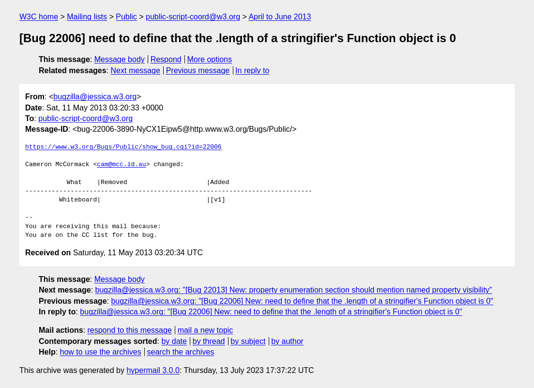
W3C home (38, 17)
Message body (119, 59)
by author (287, 341)
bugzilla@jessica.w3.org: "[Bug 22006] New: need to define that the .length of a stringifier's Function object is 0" (302, 301)
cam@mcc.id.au (121, 164)
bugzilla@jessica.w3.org (95, 97)
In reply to (252, 70)
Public (126, 17)
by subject (247, 341)
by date (173, 341)
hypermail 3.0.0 (152, 370)
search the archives (180, 352)
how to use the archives (100, 352)
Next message (135, 70)
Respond (166, 59)
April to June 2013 (279, 17)
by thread (209, 341)
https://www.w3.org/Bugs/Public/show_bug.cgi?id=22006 (123, 147)
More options (209, 59)
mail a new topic (205, 330)
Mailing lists (87, 17)
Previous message (198, 70)
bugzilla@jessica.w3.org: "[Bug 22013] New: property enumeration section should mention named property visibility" (293, 290)
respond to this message (129, 330)
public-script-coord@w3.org (193, 17)
